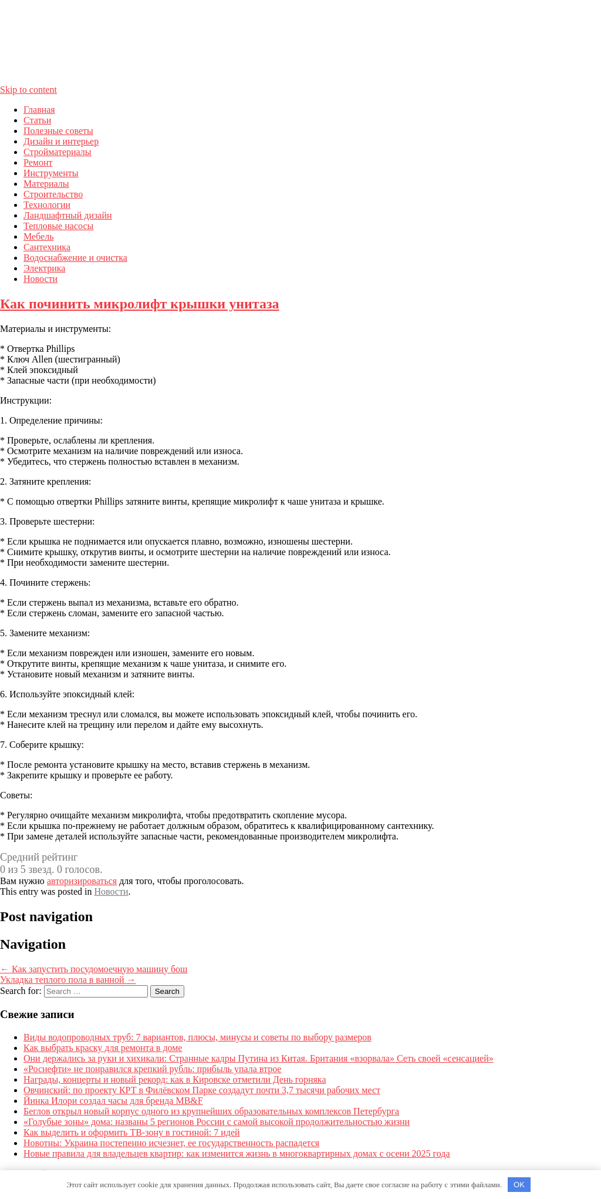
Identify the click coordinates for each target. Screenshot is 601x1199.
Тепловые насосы (58, 226)
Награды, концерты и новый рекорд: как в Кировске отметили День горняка (174, 1079)
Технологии (46, 205)
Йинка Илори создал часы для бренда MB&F (113, 1101)
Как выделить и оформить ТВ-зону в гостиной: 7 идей (131, 1132)
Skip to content (28, 90)
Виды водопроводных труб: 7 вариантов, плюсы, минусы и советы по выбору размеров (197, 1037)
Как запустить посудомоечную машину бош (93, 969)
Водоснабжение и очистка (75, 258)
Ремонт (37, 162)
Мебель (38, 236)
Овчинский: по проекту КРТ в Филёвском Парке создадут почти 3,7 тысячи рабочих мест (201, 1090)
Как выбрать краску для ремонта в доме (102, 1048)
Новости (40, 279)
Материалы (46, 184)
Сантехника (46, 247)
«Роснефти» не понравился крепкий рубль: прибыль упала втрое (152, 1069)
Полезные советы (58, 131)
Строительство (53, 194)
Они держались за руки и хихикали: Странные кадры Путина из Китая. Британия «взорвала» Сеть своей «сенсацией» (258, 1058)
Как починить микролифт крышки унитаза (139, 303)
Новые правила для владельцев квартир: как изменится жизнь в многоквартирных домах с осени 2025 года (236, 1153)
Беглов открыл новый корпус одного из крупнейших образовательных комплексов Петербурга (211, 1111)
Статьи (37, 120)
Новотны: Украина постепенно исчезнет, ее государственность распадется (171, 1143)
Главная (39, 110)
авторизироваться (82, 881)
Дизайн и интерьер (61, 141)
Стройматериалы (57, 152)
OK (519, 1184)
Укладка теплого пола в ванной (68, 980)
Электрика (44, 268)
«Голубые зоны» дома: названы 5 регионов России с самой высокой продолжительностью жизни (216, 1122)
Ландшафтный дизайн (67, 215)
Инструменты (51, 173)
